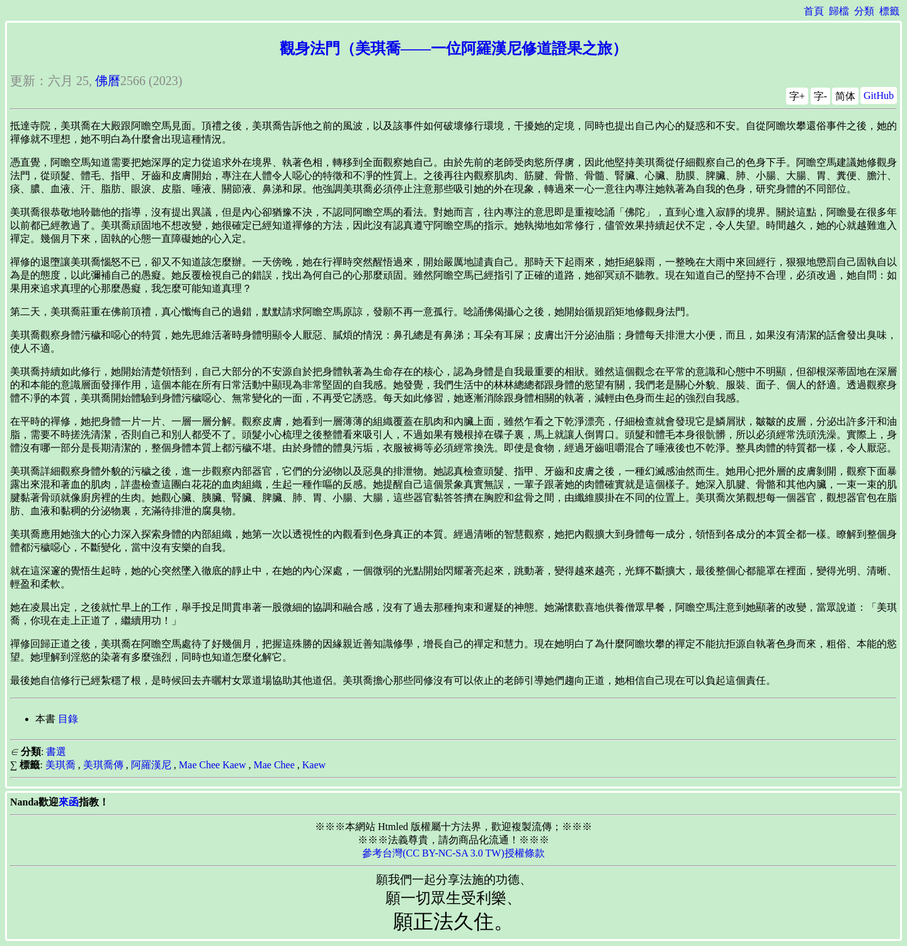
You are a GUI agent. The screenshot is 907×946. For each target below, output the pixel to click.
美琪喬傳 (103, 764)
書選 (56, 751)
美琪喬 (60, 764)
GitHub (879, 95)
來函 (69, 802)
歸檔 (839, 11)
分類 (864, 11)
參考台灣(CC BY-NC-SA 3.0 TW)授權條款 (453, 853)
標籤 (889, 11)
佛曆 (107, 81)
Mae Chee (273, 764)
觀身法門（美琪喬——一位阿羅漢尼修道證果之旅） (453, 48)
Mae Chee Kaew (212, 764)
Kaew (314, 764)
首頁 (814, 11)
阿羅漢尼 (151, 764)
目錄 (68, 718)
